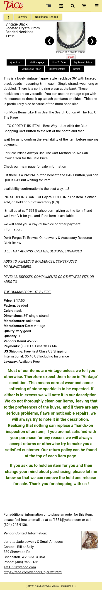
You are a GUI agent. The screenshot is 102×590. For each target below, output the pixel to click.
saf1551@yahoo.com (38, 211)
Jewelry (22, 17)
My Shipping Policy (31, 69)
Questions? (16, 62)
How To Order (59, 62)
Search (76, 69)
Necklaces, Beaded (46, 17)
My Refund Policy (83, 62)
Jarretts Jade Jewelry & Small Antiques (33, 542)
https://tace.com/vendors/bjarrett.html (33, 572)
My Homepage (37, 62)
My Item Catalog (57, 69)
